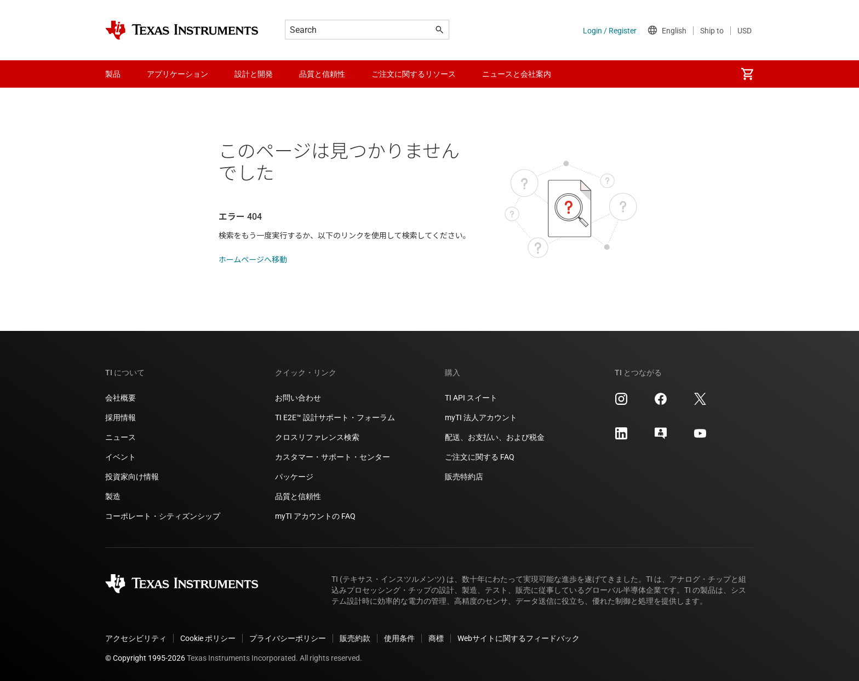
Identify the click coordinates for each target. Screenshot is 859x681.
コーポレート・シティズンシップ (162, 516)
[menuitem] (747, 74)
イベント (120, 457)
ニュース (120, 437)
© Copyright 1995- (145, 658)
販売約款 (355, 638)
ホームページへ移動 (253, 259)
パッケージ (294, 476)
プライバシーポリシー (287, 638)
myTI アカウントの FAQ (315, 516)
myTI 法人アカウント (481, 417)
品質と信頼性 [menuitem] (322, 74)
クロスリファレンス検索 (317, 437)
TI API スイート (471, 397)
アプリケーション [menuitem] (177, 74)
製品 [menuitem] (113, 74)
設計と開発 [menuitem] (253, 74)
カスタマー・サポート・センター (332, 457)
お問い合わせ (298, 397)
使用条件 (399, 638)
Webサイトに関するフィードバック (518, 638)
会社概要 (120, 397)
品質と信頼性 (298, 496)
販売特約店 (464, 476)
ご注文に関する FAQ (479, 457)
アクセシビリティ (136, 638)
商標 (436, 638)
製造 (113, 496)
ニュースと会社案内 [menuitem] (516, 74)
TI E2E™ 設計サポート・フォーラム (335, 417)
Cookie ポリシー (208, 638)
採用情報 (120, 417)
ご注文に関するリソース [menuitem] (413, 74)
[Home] (182, 30)
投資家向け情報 (132, 476)
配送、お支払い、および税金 (495, 437)
